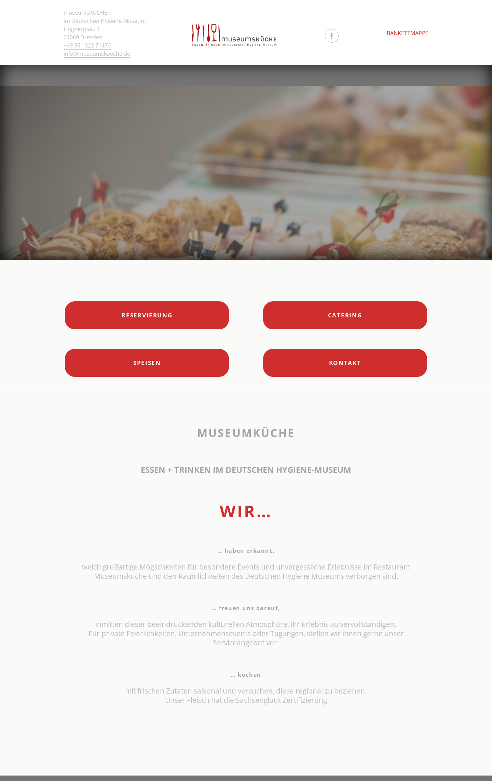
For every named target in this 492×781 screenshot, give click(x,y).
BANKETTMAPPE (407, 33)
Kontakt (345, 363)
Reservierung (147, 315)
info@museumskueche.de (97, 53)
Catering (345, 315)
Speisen (147, 363)
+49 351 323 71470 (87, 45)
